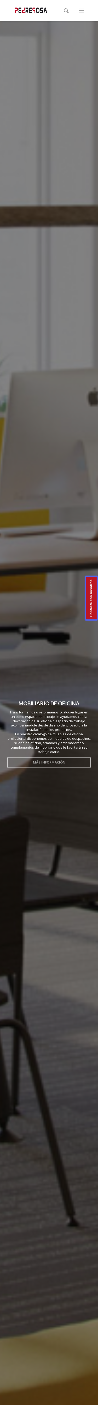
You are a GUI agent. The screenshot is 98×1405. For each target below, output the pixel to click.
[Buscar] (66, 10)
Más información (49, 761)
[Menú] (81, 10)
